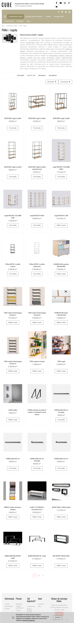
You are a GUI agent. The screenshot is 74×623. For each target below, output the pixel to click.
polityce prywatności (28, 620)
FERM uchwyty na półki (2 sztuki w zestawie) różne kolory (37, 403)
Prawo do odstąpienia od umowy (19, 605)
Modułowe (42, 66)
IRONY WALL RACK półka (61, 498)
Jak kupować (31, 597)
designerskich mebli (32, 33)
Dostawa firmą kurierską (30, 610)
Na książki (20, 66)
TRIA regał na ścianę (37, 352)
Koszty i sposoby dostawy (29, 601)
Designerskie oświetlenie (34, 12)
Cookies (18, 601)
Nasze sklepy (9, 597)
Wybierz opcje (61, 216)
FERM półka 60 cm (61, 449)
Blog (39, 597)
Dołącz (59, 605)
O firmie (7, 594)
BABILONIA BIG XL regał (37, 547)
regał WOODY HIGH (37, 206)
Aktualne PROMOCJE (30, 606)
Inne (40, 589)
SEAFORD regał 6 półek (12, 158)
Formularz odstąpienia (19, 610)
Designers (41, 594)
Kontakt (7, 599)
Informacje (9, 589)
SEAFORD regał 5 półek (37, 109)
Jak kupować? (31, 590)
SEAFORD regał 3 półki (61, 109)
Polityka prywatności (19, 597)
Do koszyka (12, 119)
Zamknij (57, 617)
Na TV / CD (31, 66)
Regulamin (19, 594)
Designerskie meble (15, 12)
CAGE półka (12, 401)
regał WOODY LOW (61, 206)
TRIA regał (61, 352)
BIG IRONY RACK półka (61, 547)
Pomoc (19, 589)
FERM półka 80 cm (13, 449)
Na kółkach (53, 66)
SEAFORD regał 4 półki (12, 109)
